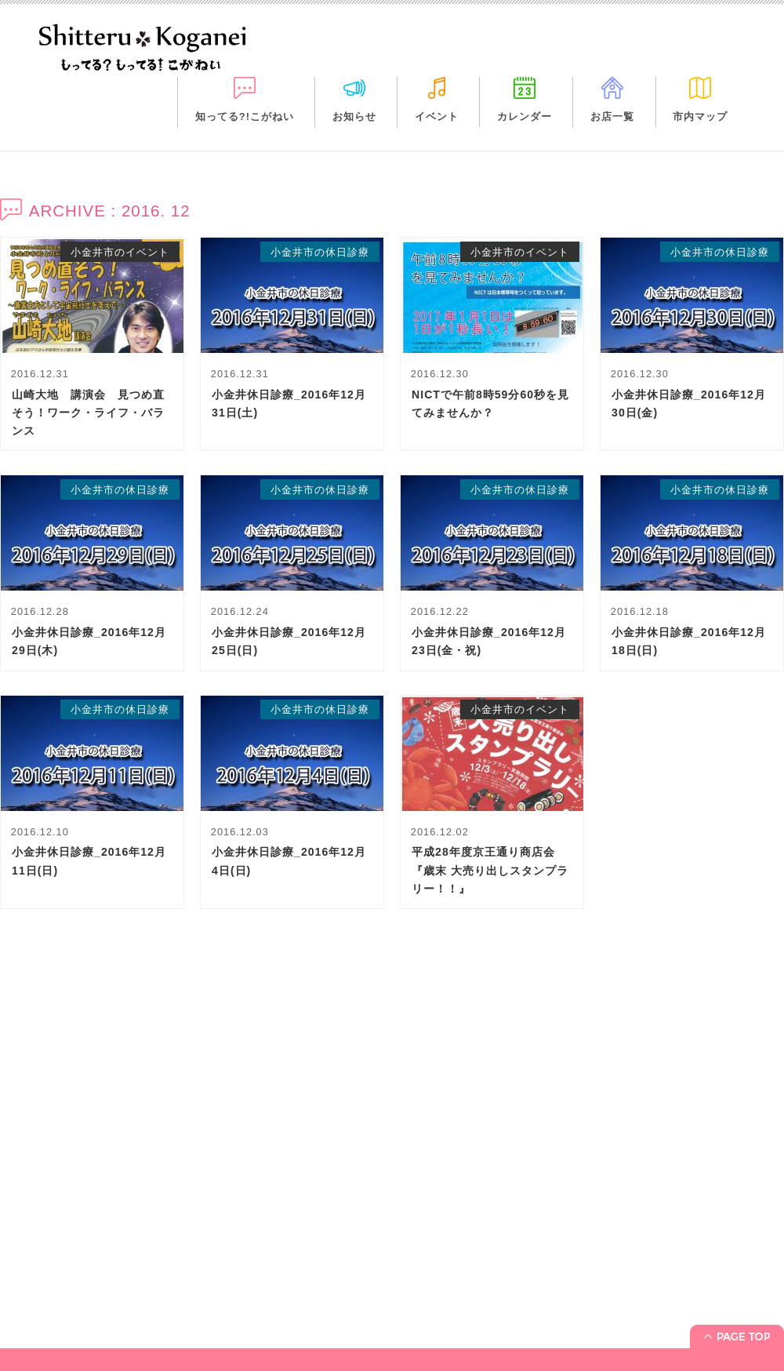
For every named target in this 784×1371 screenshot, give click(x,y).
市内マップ (700, 116)
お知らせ (354, 116)
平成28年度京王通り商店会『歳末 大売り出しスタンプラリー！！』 (490, 870)
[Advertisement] (392, 1089)
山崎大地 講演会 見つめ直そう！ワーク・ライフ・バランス (88, 412)
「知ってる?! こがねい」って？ (87, 1283)
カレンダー (524, 116)
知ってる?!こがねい (244, 116)
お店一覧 (612, 116)
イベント (437, 116)
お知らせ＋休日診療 (58, 1305)
